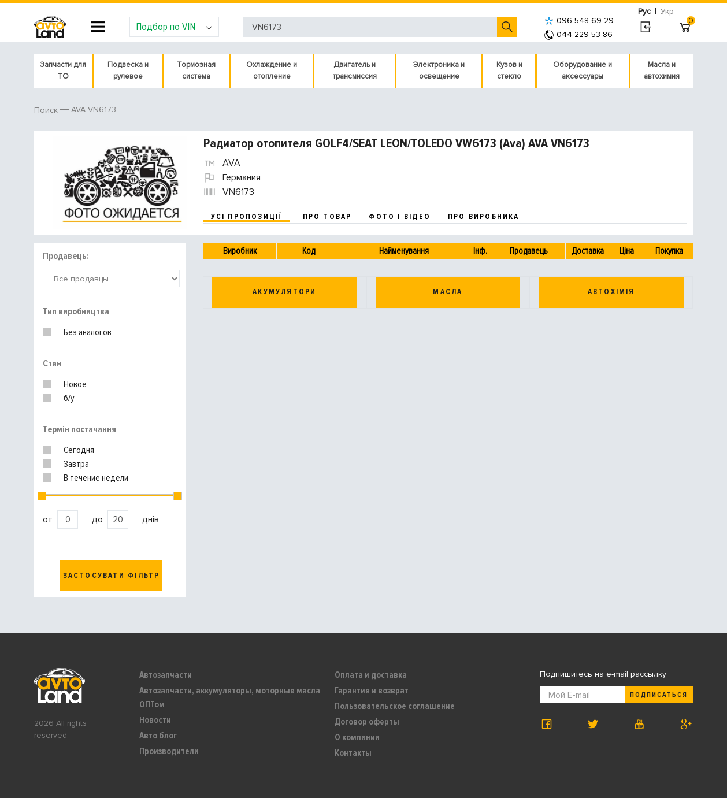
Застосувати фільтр (111, 575)
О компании (357, 737)
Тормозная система (196, 70)
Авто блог (158, 735)
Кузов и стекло (509, 70)
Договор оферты (367, 722)
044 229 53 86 (578, 34)
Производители (169, 751)
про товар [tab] (327, 216)
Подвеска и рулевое (128, 70)
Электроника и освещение (439, 70)
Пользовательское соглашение (395, 706)
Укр (667, 11)
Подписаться (659, 695)
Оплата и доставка (371, 675)
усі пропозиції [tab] (247, 216)
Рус (644, 11)
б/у (69, 398)
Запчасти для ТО (63, 70)
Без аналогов (88, 332)
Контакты (353, 753)
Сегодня (79, 450)
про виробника (484, 216)
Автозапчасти (165, 675)
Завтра (76, 464)
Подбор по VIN (174, 26)
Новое (75, 384)
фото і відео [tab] (400, 216)
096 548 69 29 (579, 20)
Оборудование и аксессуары (582, 70)
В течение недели (96, 478)
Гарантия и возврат (372, 690)
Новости (155, 720)
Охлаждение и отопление (271, 70)
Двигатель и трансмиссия (355, 70)
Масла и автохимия (662, 70)
